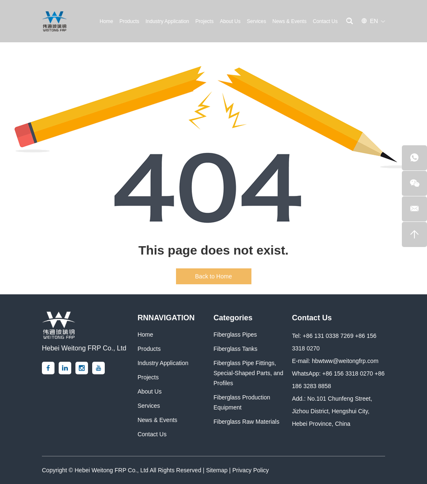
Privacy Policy (250, 470)
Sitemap (217, 470)
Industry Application (167, 21)
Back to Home (213, 276)
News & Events (289, 21)
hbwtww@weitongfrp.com (345, 361)
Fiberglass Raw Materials (246, 421)
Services (256, 21)
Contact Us (325, 21)
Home (106, 21)
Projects (204, 21)
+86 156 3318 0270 (347, 373)
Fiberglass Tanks (235, 348)
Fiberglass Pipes (235, 334)
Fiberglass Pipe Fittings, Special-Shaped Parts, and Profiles (248, 373)
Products (129, 21)
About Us (230, 21)
